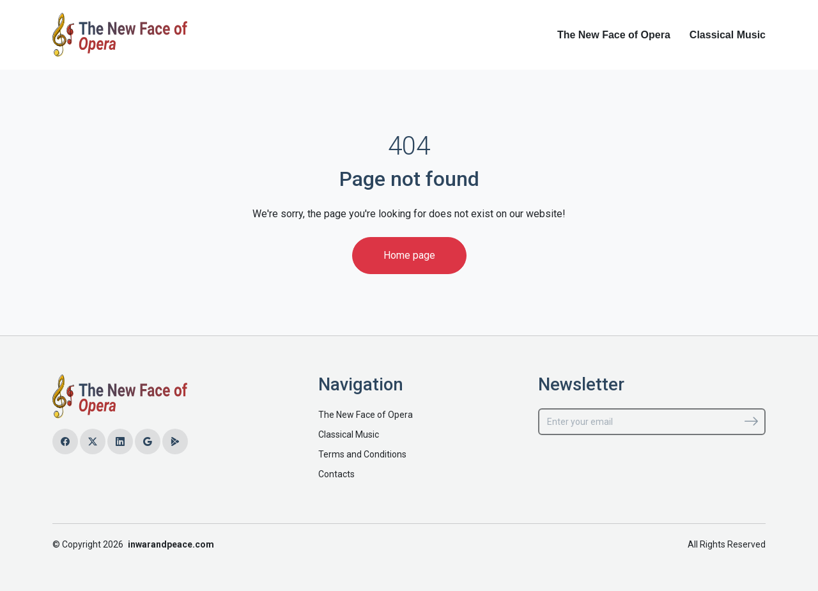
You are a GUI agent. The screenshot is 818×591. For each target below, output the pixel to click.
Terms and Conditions (362, 454)
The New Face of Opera (613, 34)
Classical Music (728, 34)
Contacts (336, 474)
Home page (409, 255)
